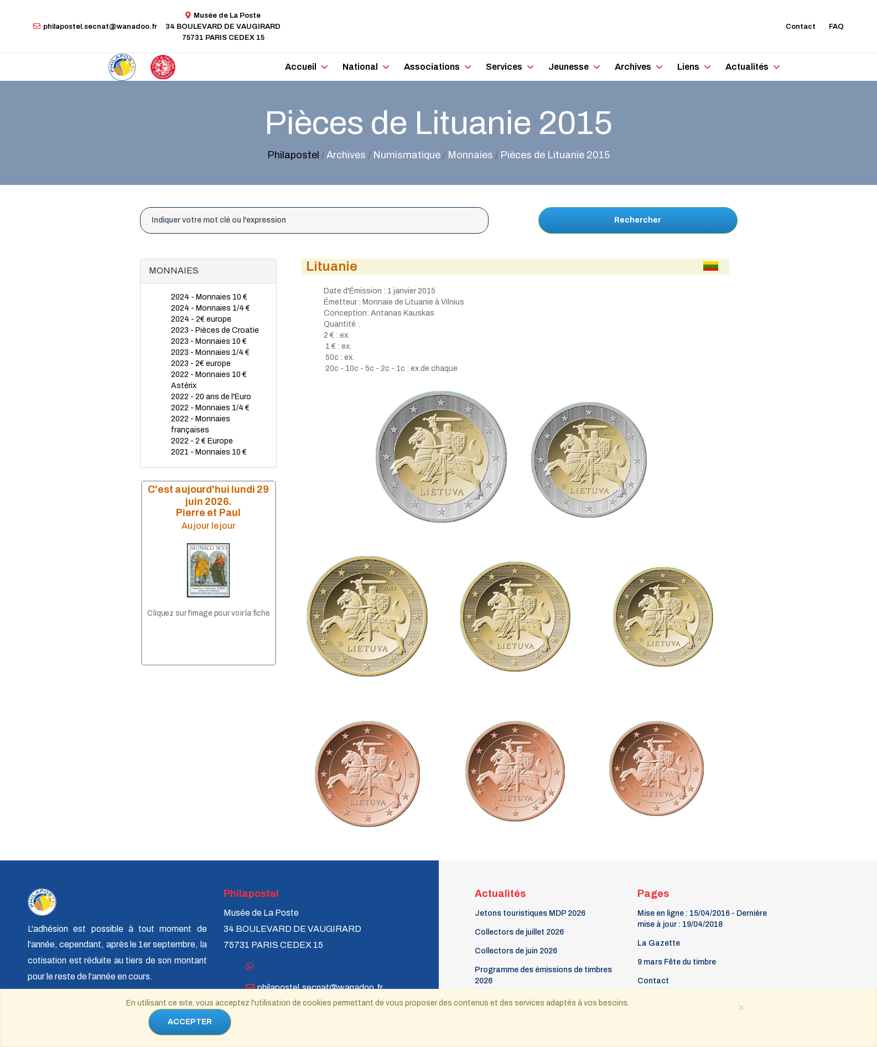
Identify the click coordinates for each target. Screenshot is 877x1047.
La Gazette (658, 943)
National (360, 66)
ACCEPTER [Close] (190, 1022)
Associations (432, 66)
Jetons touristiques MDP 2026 (530, 913)
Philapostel (293, 155)
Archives (633, 66)
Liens (688, 66)
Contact (801, 26)
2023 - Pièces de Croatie (215, 330)
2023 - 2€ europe (201, 363)
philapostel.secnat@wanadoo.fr (95, 26)
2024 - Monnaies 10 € (209, 297)
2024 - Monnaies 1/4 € (210, 308)
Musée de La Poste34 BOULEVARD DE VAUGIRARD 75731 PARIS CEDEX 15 (223, 27)
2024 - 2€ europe (201, 319)
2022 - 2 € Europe (202, 441)
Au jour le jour (208, 525)
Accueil (300, 66)
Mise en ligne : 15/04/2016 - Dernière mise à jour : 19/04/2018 (702, 919)
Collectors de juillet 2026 (519, 932)
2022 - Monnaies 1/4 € (210, 408)
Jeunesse (568, 66)
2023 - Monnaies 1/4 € (210, 352)
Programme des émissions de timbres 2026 (543, 975)
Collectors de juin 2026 (516, 951)
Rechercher (637, 220)
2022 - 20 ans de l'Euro (211, 397)
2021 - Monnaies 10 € (209, 452)
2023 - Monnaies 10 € (209, 341)
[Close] (741, 1007)
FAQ (836, 26)
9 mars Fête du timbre (676, 962)
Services (504, 66)
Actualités (747, 66)
